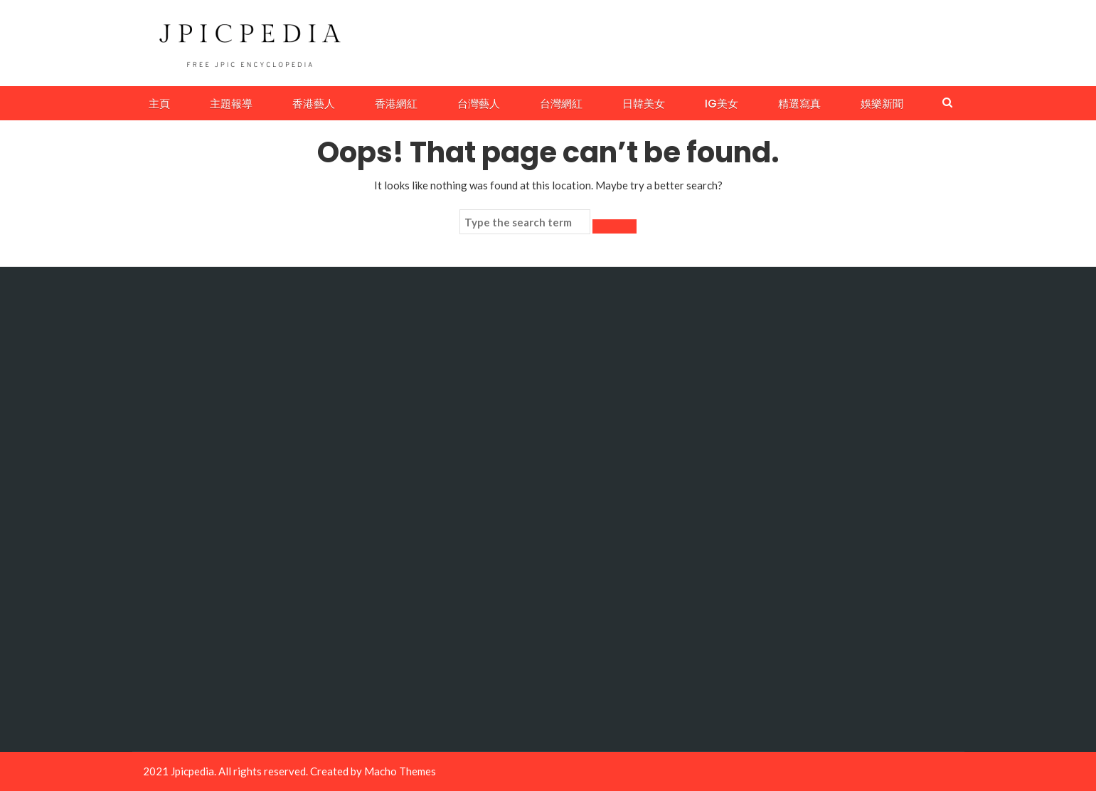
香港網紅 (396, 103)
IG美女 (721, 103)
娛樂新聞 (882, 103)
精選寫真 (799, 103)
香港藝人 (313, 103)
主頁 (159, 103)
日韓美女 (643, 103)
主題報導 (231, 103)
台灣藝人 (478, 103)
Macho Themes (400, 771)
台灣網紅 (561, 103)
